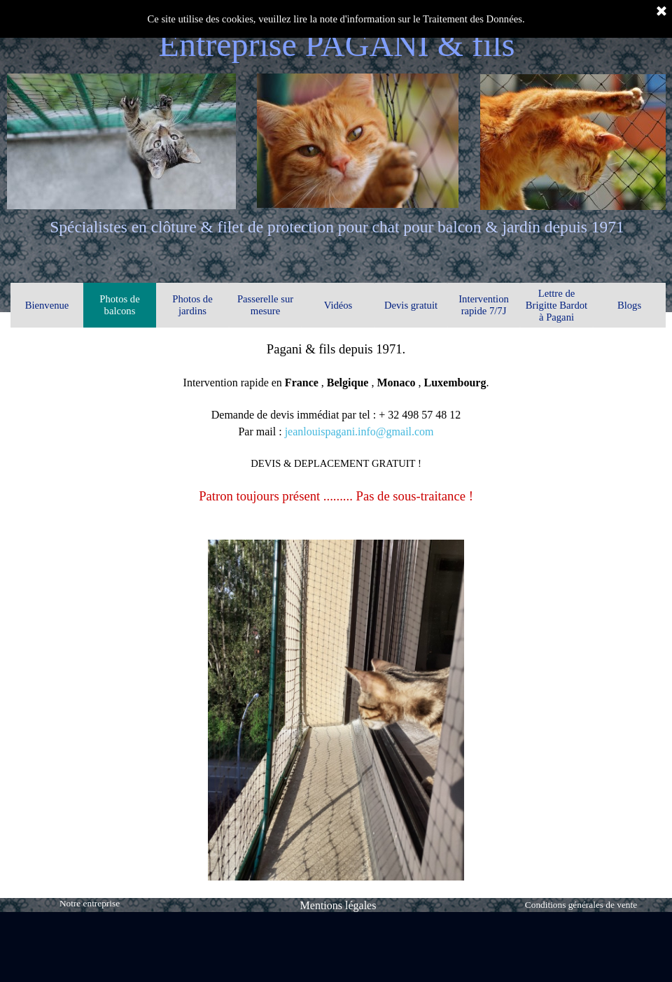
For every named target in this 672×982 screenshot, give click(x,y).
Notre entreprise (89, 903)
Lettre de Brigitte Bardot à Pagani (556, 305)
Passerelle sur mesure (265, 304)
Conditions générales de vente (581, 904)
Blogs (629, 305)
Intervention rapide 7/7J (483, 304)
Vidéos (338, 305)
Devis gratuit (411, 305)
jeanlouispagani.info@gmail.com (359, 431)
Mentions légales (338, 905)
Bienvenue (47, 305)
